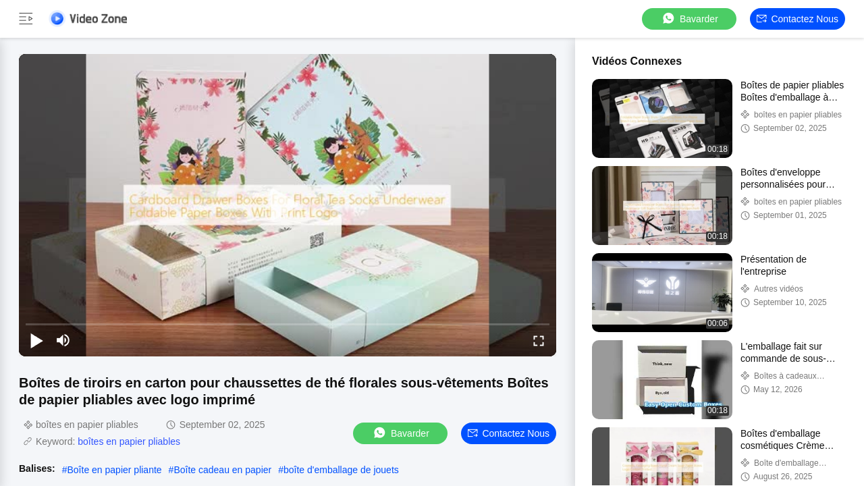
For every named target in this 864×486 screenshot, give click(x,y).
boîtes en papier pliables (129, 441)
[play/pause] (36, 340)
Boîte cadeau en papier (222, 469)
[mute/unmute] (63, 340)
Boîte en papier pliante (115, 469)
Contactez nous (797, 19)
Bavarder (689, 18)
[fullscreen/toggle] (538, 340)
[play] (287, 205)
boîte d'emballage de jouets (341, 469)
